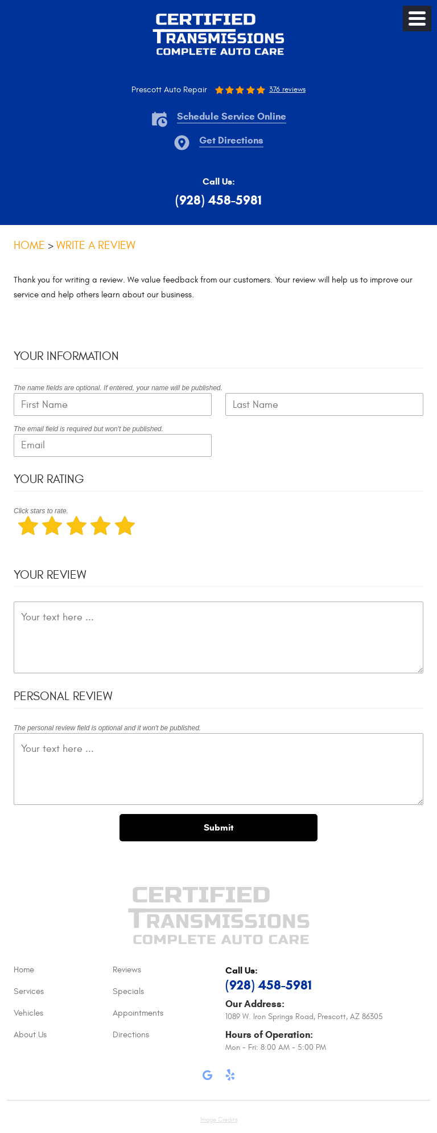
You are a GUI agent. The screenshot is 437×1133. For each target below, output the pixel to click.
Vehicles (28, 1013)
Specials (128, 991)
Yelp (229, 1077)
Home (29, 245)
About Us (30, 1035)
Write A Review (95, 245)
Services (29, 991)
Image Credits (218, 1119)
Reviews (127, 970)
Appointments (138, 1013)
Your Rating (49, 479)
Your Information (66, 356)
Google (207, 1077)
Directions (131, 1035)
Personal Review (63, 696)
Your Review (50, 575)
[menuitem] (63, 970)
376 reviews (287, 89)
